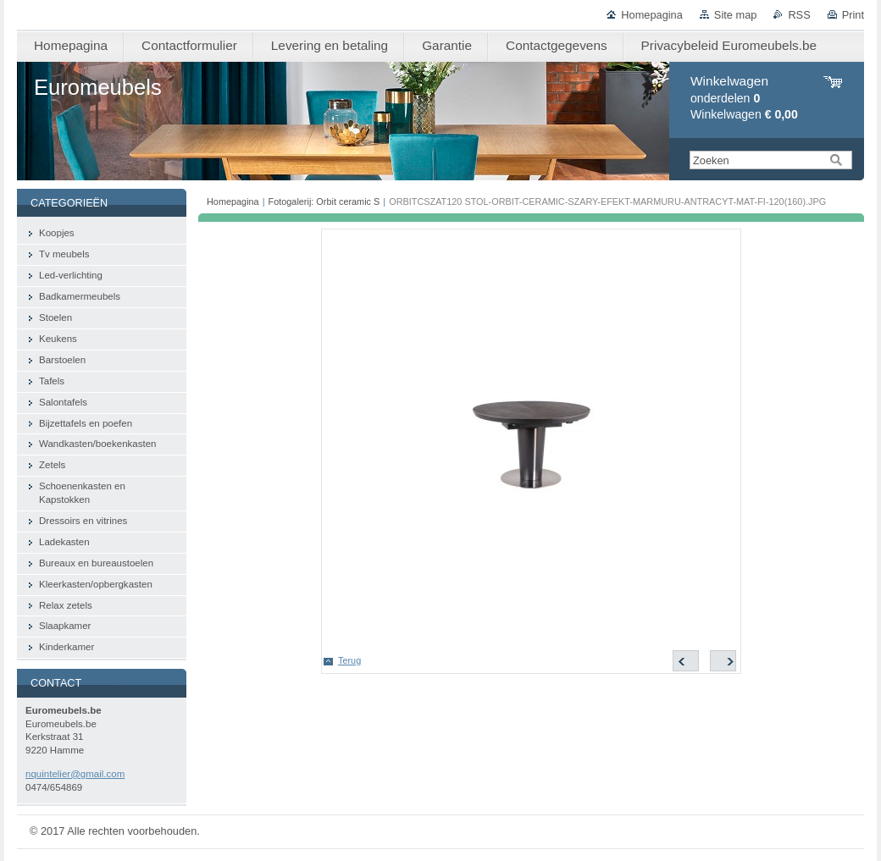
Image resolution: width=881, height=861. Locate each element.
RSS (799, 14)
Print (853, 14)
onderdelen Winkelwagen (744, 98)
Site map (735, 14)
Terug (349, 660)
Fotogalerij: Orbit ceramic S (324, 201)
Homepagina (652, 14)
